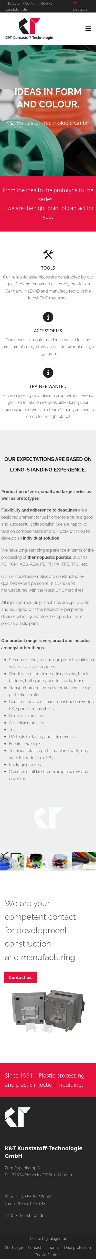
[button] (88, 29)
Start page (14, 1247)
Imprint (52, 1247)
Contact (34, 1247)
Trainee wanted (48, 386)
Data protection (77, 1247)
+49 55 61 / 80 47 (20, 3)
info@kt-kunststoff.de (24, 1215)
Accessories (48, 331)
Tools (48, 268)
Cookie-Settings (48, 1254)
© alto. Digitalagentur (47, 1238)
